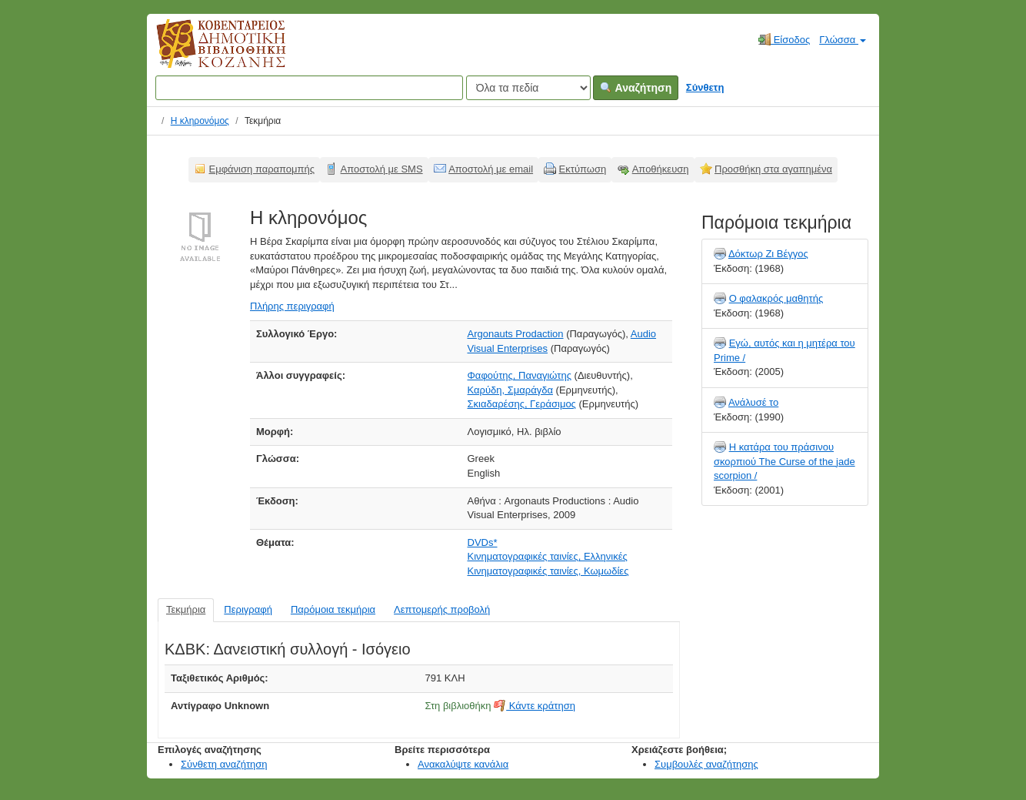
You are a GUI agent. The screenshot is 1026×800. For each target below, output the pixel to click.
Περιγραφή (248, 609)
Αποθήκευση (660, 169)
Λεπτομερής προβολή (442, 609)
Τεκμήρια (185, 609)
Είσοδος (784, 39)
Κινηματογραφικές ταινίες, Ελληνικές (548, 556)
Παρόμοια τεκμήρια (333, 609)
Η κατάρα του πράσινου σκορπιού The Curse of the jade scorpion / (784, 461)
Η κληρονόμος (200, 120)
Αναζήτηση (635, 88)
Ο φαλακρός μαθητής (776, 298)
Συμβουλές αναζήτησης (706, 764)
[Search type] (528, 87)
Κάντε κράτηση (534, 705)
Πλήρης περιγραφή (292, 306)
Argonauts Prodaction (516, 334)
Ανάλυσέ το (753, 402)
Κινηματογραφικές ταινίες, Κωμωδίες (548, 571)
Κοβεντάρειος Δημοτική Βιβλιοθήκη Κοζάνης (206, 52)
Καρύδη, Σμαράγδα (510, 390)
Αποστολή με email (490, 169)
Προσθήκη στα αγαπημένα (773, 169)
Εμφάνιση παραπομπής (262, 169)
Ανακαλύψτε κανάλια (463, 764)
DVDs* (483, 542)
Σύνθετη (705, 87)
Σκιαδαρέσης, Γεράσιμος (522, 404)
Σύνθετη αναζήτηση (224, 764)
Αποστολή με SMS (382, 169)
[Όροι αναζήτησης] (309, 87)
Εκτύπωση (583, 169)
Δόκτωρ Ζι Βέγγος (768, 253)
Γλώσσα (842, 39)
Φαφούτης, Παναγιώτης (519, 375)
